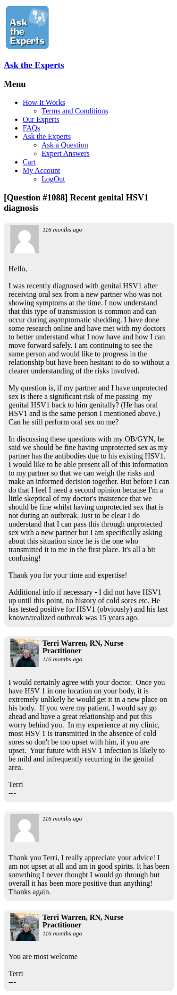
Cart (29, 162)
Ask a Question (65, 145)
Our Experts (41, 119)
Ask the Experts (34, 65)
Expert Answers (66, 153)
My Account (41, 170)
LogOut (53, 179)
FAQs (31, 128)
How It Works (44, 102)
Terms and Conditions (75, 111)
